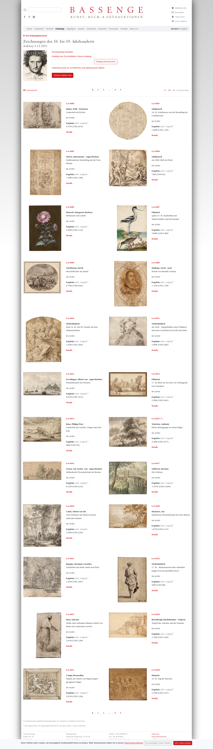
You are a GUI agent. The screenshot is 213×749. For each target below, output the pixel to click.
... (109, 90)
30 (169, 90)
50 (174, 90)
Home (29, 29)
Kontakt (124, 29)
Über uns (134, 29)
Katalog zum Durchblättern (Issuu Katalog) (71, 56)
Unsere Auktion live (63, 75)
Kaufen (81, 29)
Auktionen (39, 29)
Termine (49, 29)
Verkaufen (91, 29)
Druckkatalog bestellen (62, 52)
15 (165, 90)
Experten (102, 29)
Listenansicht (30, 90)
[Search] (44, 9)
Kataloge (59, 29)
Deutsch (175, 29)
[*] (157, 418)
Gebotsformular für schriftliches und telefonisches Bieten (78, 68)
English (183, 29)
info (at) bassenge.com (122, 739)
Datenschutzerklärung (159, 736)
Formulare (113, 29)
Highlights (71, 29)
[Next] (120, 89)
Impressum (155, 734)
